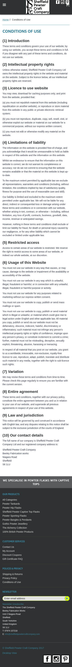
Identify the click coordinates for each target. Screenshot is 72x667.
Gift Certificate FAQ (12, 559)
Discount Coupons (12, 555)
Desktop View (9, 653)
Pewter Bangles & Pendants (17, 520)
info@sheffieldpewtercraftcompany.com (22, 634)
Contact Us (8, 547)
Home (5, 19)
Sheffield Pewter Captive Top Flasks (21, 512)
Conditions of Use (11, 582)
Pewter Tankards (11, 504)
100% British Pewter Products (17, 532)
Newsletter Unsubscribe (13, 604)
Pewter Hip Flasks (11, 508)
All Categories (9, 500)
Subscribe (67, 598)
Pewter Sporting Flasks (14, 516)
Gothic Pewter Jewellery (15, 524)
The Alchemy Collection (14, 528)
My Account (8, 551)
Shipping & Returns (12, 574)
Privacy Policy (9, 578)
